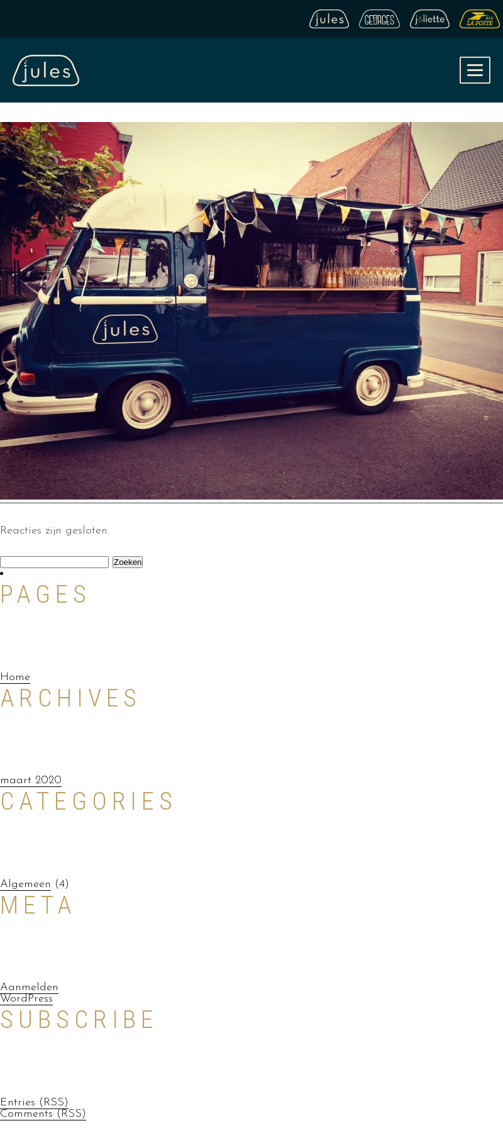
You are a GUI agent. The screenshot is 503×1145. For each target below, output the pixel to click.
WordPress (26, 999)
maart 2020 (31, 780)
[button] (475, 70)
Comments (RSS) (43, 1114)
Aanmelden (29, 987)
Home (15, 677)
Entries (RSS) (34, 1103)
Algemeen (25, 884)
